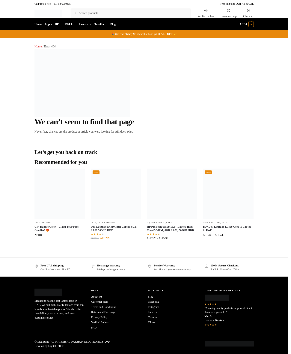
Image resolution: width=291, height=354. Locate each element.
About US (96, 296)
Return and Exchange (103, 312)
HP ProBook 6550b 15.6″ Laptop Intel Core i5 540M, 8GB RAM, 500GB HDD (170, 228)
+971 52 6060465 (61, 3)
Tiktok (151, 322)
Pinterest (153, 312)
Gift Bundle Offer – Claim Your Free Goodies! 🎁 (56, 228)
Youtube (152, 317)
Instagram (153, 306)
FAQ (94, 327)
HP (148, 222)
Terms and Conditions (103, 306)
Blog (150, 296)
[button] (247, 24)
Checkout (248, 13)
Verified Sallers (206, 13)
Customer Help (228, 13)
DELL (94, 222)
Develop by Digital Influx (49, 345)
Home (38, 46)
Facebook (153, 301)
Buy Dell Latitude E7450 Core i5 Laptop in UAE (227, 228)
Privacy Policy (99, 317)
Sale (169, 222)
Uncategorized (43, 222)
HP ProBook (158, 222)
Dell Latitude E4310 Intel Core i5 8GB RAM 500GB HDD (114, 228)
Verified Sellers (100, 322)
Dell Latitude (106, 222)
